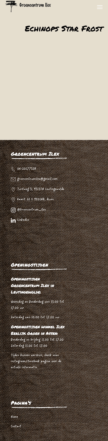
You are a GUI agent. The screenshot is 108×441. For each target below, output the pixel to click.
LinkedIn (23, 220)
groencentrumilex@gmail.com (37, 179)
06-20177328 (26, 169)
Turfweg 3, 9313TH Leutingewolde (40, 189)
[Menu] (98, 7)
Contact (16, 427)
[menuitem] (98, 7)
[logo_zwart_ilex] (48, 7)
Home (14, 417)
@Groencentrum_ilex (31, 210)
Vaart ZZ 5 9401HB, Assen (35, 199)
